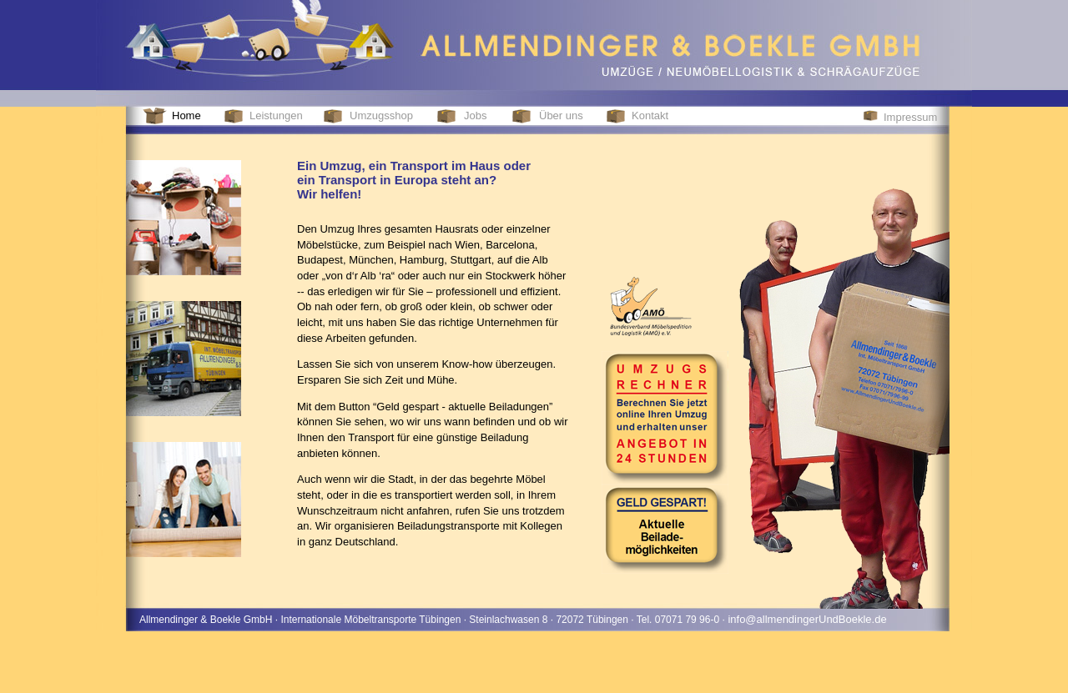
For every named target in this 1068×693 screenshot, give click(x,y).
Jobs (475, 115)
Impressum (910, 117)
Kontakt (650, 115)
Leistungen (276, 115)
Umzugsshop (381, 115)
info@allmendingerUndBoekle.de (806, 619)
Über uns (561, 115)
